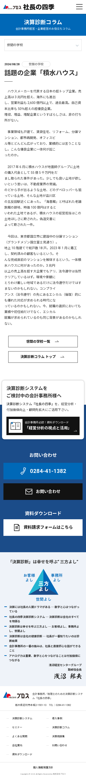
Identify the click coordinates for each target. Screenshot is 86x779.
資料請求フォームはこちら (42, 527)
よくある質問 (19, 736)
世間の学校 (36, 64)
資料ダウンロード (22, 754)
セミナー (17, 727)
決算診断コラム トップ (43, 357)
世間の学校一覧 (43, 341)
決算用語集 (58, 736)
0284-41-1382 (42, 471)
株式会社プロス (16, 696)
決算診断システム (22, 718)
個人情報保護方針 (43, 767)
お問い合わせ (42, 491)
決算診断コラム (43, 22)
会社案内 (17, 745)
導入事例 (57, 718)
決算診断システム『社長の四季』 (30, 404)
